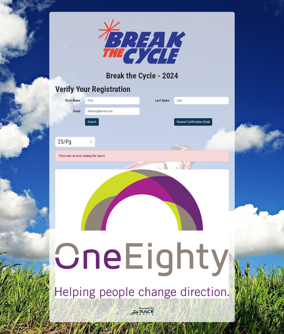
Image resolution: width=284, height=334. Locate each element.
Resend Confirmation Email (193, 122)
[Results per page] (75, 142)
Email (76, 111)
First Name (72, 100)
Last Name (162, 100)
